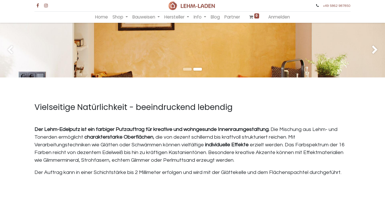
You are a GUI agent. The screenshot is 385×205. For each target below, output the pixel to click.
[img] (15, 50)
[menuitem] (101, 17)
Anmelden (279, 17)
